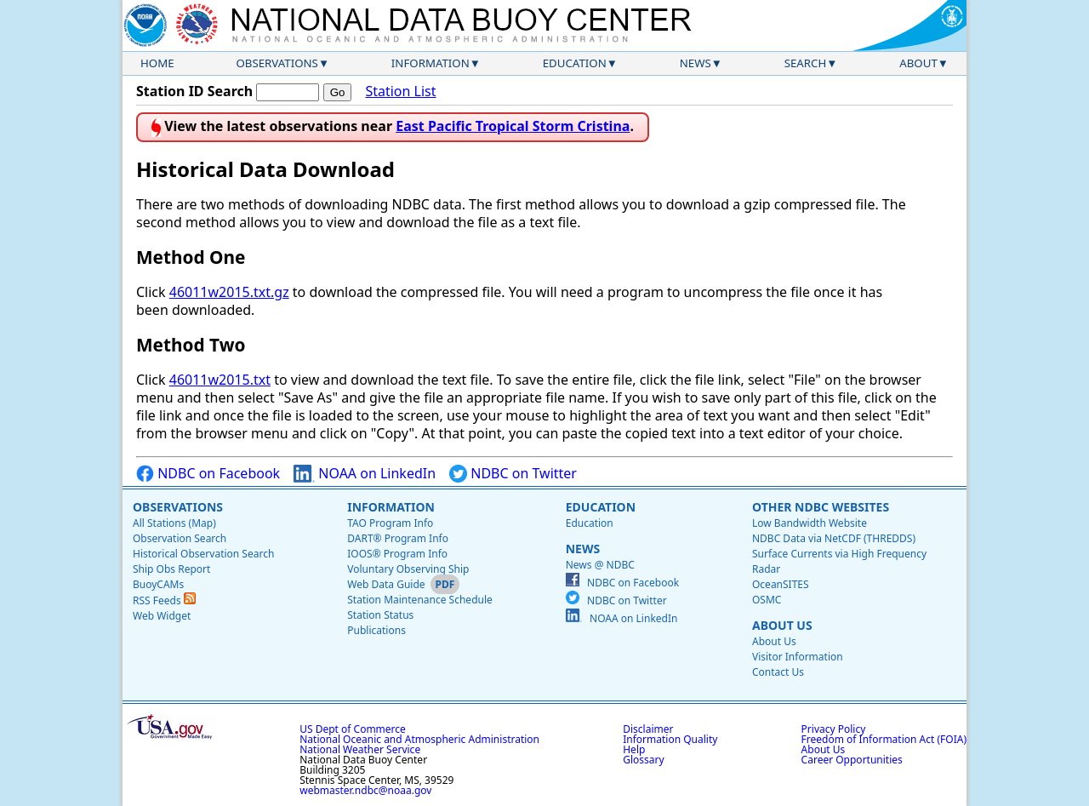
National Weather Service (359, 749)
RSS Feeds (164, 600)
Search (805, 63)
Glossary (643, 759)
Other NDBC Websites (820, 507)
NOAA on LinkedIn (365, 474)
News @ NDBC (600, 564)
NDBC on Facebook (208, 474)
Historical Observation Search (203, 553)
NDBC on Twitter (513, 474)
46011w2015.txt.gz (229, 292)
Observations (276, 63)
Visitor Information (797, 656)
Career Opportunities (852, 759)
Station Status (380, 615)
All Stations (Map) (174, 523)
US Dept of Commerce (352, 729)
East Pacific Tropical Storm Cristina (513, 126)
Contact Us (778, 672)
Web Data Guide (386, 584)
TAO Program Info (390, 523)
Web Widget (162, 616)
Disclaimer (648, 729)
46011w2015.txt (220, 379)
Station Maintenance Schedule (420, 599)
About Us (782, 625)
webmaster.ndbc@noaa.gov (365, 790)
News (695, 63)
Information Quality (670, 739)
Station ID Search (194, 91)
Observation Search (179, 538)
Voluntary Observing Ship (408, 569)
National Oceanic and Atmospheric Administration (419, 739)
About (918, 63)
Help (634, 749)
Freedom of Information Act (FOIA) (883, 739)
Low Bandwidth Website (809, 523)
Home (157, 63)
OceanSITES (780, 584)
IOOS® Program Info (397, 553)
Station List (400, 91)
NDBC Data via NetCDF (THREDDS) (833, 538)
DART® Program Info (397, 538)
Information (430, 63)
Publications (376, 630)
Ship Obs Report (171, 569)
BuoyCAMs (158, 584)
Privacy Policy (833, 729)
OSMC (766, 599)
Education (575, 63)
